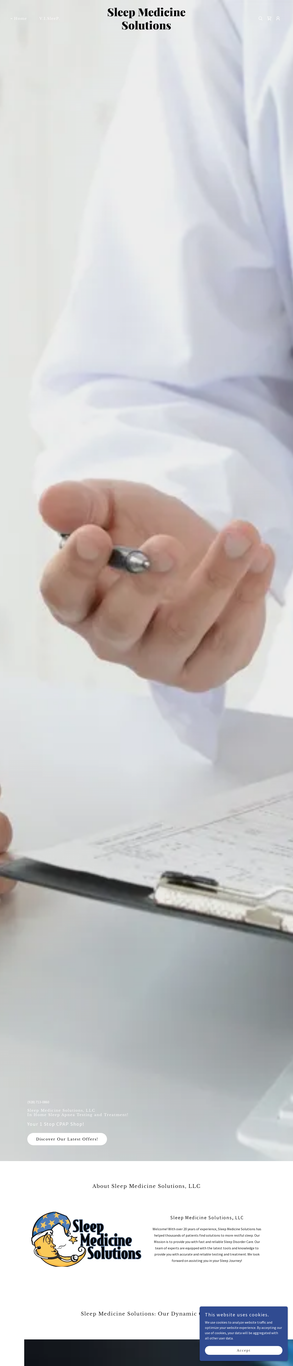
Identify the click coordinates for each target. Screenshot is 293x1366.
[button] (269, 18)
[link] (146, 28)
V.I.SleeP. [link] (49, 18)
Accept (244, 1350)
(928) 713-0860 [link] (38, 1102)
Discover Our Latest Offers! (67, 1139)
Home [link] (20, 18)
